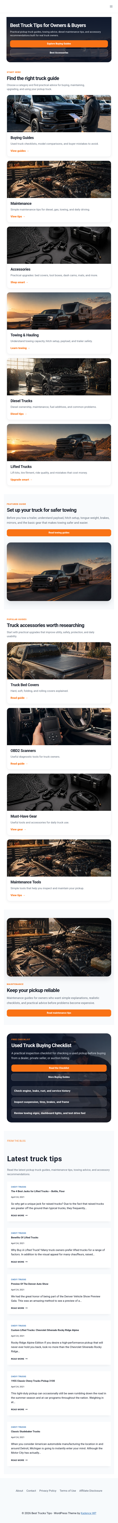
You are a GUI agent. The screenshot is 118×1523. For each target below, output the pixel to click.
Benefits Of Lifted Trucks (24, 1237)
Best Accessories (59, 52)
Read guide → (19, 697)
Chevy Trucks (18, 1187)
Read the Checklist (59, 1068)
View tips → (18, 216)
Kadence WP (88, 1513)
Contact (31, 1490)
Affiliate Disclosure (90, 1490)
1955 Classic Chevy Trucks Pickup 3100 (33, 1380)
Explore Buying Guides (59, 43)
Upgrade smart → (21, 479)
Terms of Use (68, 1490)
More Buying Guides (59, 1077)
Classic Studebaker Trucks (25, 1431)
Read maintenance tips (59, 1013)
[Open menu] (111, 6)
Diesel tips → (19, 413)
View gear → (18, 829)
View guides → (20, 150)
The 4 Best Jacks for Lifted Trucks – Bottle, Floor (38, 1191)
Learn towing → (20, 348)
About (19, 1490)
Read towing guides (59, 532)
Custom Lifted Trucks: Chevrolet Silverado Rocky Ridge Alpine (45, 1330)
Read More (19, 1215)
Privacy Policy (47, 1490)
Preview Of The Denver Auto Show (29, 1283)
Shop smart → (19, 282)
